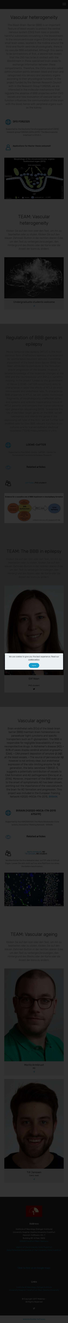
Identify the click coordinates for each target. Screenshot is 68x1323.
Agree (34, 665)
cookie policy (33, 659)
